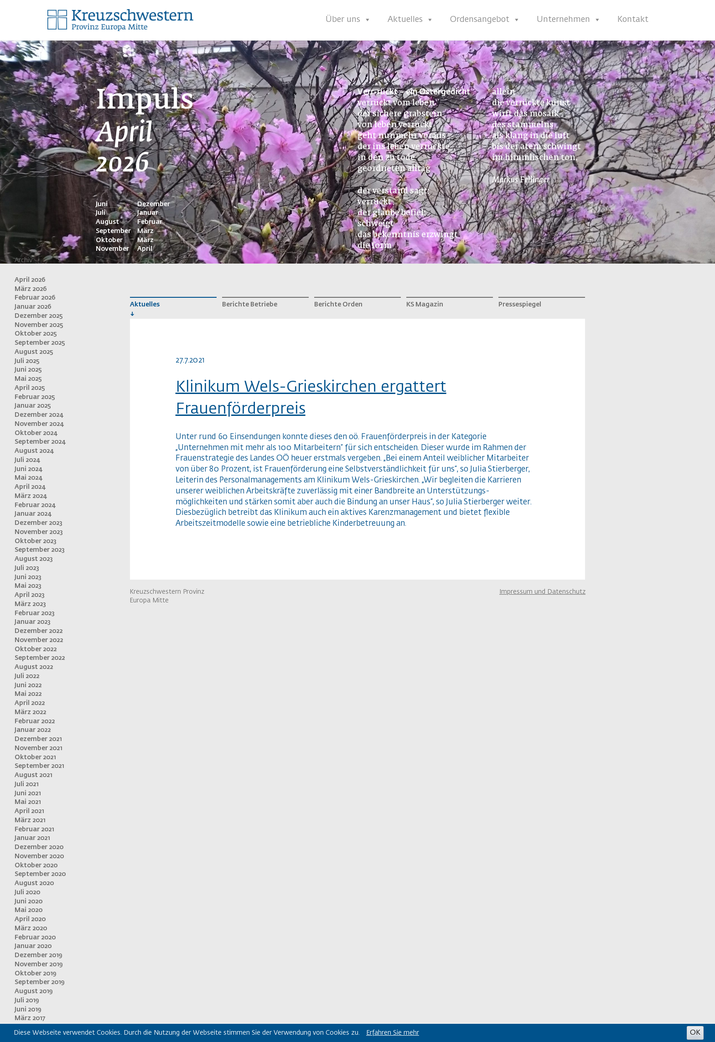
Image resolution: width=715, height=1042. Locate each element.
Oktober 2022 (36, 649)
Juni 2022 (28, 685)
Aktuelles (411, 19)
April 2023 (30, 595)
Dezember (153, 204)
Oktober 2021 (35, 757)
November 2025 (39, 325)
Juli (100, 213)
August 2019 (33, 991)
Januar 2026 (33, 307)
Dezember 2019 (38, 955)
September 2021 (39, 766)
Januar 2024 (33, 514)
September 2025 (40, 343)
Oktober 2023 (36, 541)
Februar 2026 (35, 298)
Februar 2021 (34, 829)
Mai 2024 (28, 478)
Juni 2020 (28, 901)
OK (695, 1033)
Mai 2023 (28, 586)
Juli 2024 (27, 460)
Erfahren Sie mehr (392, 1033)
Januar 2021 (32, 838)
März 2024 (31, 496)
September (113, 231)
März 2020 (31, 928)
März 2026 (31, 289)
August (107, 222)
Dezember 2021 (38, 739)
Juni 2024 (28, 469)
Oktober (109, 240)
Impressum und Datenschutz (542, 592)
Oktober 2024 (36, 433)
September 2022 (40, 658)
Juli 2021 (26, 784)
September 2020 (40, 874)
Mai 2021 (28, 802)
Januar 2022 (33, 730)
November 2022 (39, 640)
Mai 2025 (28, 379)
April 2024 (30, 487)
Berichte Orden (338, 304)
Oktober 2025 (36, 334)
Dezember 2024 (39, 415)
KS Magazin (424, 304)
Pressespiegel (519, 304)
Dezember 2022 (38, 631)
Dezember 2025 (39, 316)
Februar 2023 (35, 613)
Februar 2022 (35, 721)
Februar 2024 (35, 505)
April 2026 (30, 280)
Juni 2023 (28, 577)
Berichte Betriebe (249, 304)
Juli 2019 (27, 1000)
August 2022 (34, 667)
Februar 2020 (35, 937)
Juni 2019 (28, 1009)
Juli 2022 (27, 676)
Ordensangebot (485, 19)
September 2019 (39, 982)
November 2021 (38, 748)
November (112, 249)
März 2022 (30, 712)
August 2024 (34, 451)
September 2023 (40, 550)
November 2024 (39, 424)
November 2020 (39, 856)
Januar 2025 (33, 406)
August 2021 (33, 775)
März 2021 (30, 820)
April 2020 (30, 919)
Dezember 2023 (38, 523)
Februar (149, 222)
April (144, 249)
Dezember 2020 (39, 847)
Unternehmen (569, 19)
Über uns (348, 19)
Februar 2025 (35, 397)
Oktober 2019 (35, 973)
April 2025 (30, 388)
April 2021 (29, 811)
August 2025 (34, 352)
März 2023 (30, 604)
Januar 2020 (33, 946)
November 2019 (38, 964)
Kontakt (632, 20)
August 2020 (34, 883)
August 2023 (34, 559)
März (145, 231)
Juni (102, 204)
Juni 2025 (28, 370)
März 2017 (30, 1018)
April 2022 (30, 703)
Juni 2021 (28, 793)
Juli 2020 (27, 892)
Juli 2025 (27, 361)
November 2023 (39, 532)
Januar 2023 (33, 622)
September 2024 (40, 442)
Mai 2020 (28, 910)
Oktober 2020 (36, 865)
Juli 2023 (27, 568)
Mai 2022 (28, 694)
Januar (147, 213)
